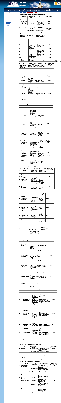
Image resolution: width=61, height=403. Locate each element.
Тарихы (7, 13)
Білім (17, 9)
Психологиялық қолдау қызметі (48, 10)
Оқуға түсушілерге (55, 9)
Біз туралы (12, 9)
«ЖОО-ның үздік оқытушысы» (32, 12)
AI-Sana (56, 10)
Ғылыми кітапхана (40, 9)
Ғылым (33, 9)
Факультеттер (47, 9)
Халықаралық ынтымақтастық (25, 9)
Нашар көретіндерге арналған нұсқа (47, 0)
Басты (7, 9)
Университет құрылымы (9, 20)
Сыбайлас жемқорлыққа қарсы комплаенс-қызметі (31, 10)
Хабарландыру (8, 25)
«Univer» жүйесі (9, 10)
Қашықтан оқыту (17, 10)
